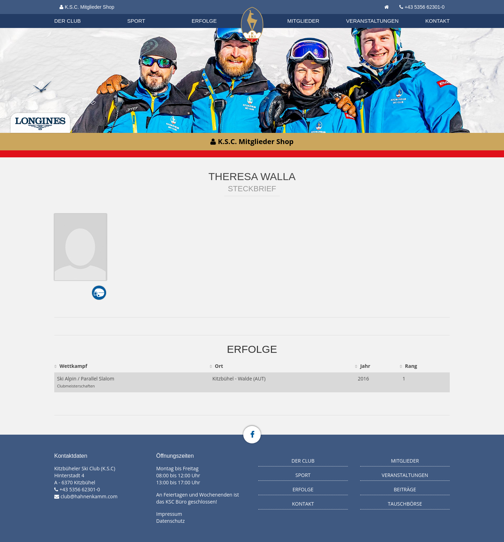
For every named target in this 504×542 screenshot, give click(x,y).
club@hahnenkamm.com (89, 496)
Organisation (74, 13)
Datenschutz (170, 521)
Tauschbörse (405, 503)
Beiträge (405, 489)
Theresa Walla (252, 176)
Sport (136, 21)
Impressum (169, 514)
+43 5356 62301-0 (424, 7)
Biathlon (73, 13)
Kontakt (437, 21)
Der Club (67, 21)
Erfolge (204, 21)
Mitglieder (303, 21)
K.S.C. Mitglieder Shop (86, 7)
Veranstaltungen (372, 21)
